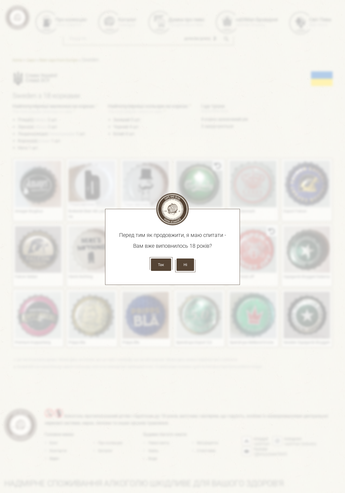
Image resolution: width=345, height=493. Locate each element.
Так (161, 265)
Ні (185, 265)
